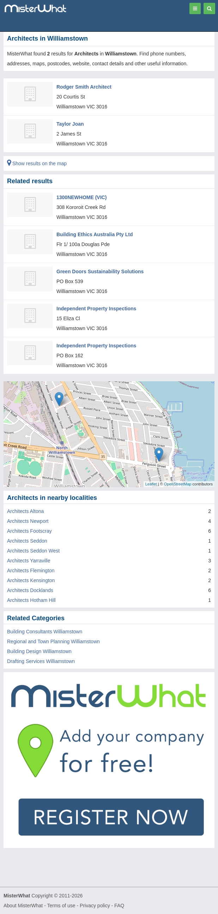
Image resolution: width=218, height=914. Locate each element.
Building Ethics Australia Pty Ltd (94, 234)
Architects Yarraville (28, 560)
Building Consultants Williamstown (44, 631)
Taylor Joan (70, 124)
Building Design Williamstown (39, 651)
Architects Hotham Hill (31, 600)
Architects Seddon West (33, 551)
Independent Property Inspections (96, 308)
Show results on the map (37, 163)
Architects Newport (27, 521)
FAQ (119, 905)
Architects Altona (25, 511)
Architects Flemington (31, 570)
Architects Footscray (29, 531)
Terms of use (61, 905)
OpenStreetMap (178, 484)
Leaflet (151, 484)
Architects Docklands (30, 590)
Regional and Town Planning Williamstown (53, 641)
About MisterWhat (23, 905)
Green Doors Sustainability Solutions (100, 271)
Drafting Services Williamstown (41, 661)
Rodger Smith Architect (83, 87)
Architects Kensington (31, 580)
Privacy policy (95, 905)
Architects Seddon (27, 541)
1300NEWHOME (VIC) (81, 197)
